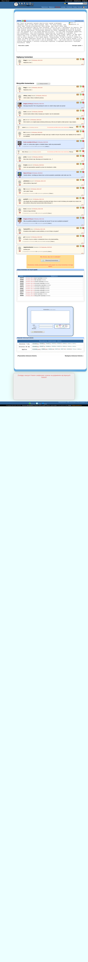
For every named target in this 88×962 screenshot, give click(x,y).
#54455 (48, 351)
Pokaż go (71, 132)
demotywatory (30, 412)
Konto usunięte (27, 147)
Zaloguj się (84, 0)
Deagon (25, 108)
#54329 (54, 353)
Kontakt (80, 7)
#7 (35, 151)
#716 (74, 356)
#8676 (57, 356)
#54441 (65, 353)
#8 (35, 246)
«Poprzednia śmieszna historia (27, 363)
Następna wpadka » (77, 50)
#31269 (69, 356)
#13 (36, 198)
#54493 (59, 351)
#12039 (36, 357)
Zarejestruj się (77, 0)
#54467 (70, 351)
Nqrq (24, 178)
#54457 (74, 351)
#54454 (65, 351)
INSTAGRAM (32, 411)
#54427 (59, 353)
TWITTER (38, 411)
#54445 (70, 353)
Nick (34, 332)
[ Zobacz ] (47, 151)
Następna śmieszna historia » (74, 363)
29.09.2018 (77, 21)
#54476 (54, 351)
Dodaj (75, 7)
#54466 (42, 351)
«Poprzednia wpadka (23, 50)
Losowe (63, 7)
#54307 (42, 354)
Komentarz (49, 314)
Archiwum (69, 7)
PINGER (44, 411)
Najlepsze (51, 7)
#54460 (35, 351)
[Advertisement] (7, 463)
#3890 (45, 356)
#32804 (79, 356)
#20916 (51, 356)
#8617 (63, 356)
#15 (36, 218)
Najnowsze (45, 7)
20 (74, 24)
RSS (85, 7)
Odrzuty (57, 7)
